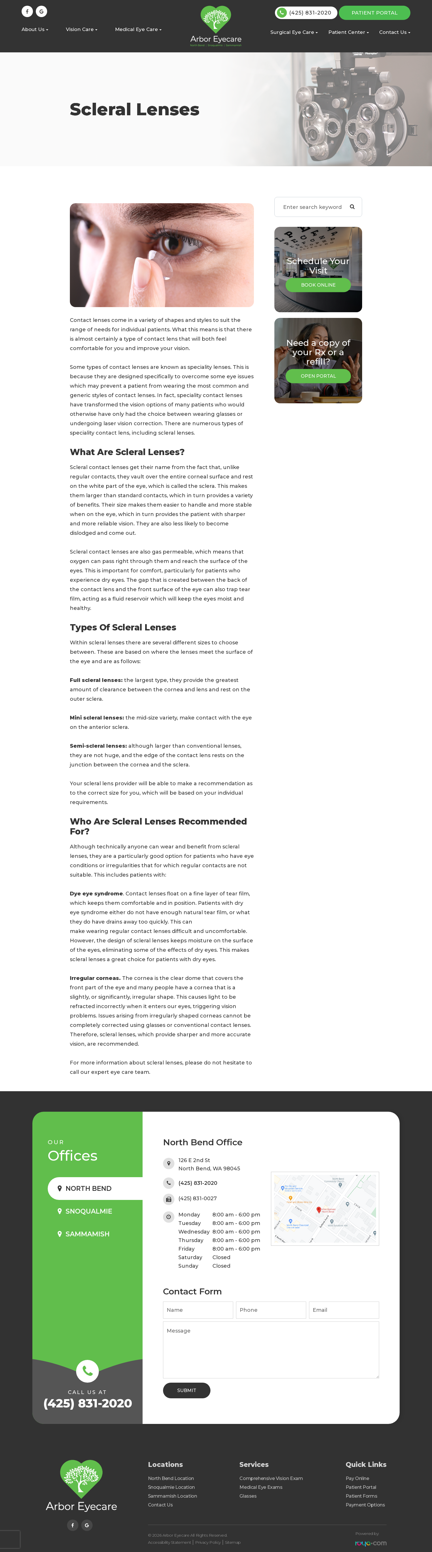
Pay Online (357, 1478)
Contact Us (160, 1505)
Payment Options (365, 1505)
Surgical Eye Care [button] (294, 32)
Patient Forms (361, 1496)
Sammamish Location (172, 1496)
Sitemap (233, 1540)
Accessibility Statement (169, 1540)
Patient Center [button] (348, 32)
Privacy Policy (207, 1540)
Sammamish (88, 1234)
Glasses (247, 1496)
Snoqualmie (89, 1211)
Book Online (318, 285)
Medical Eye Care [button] (138, 29)
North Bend (89, 1189)
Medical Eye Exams (260, 1487)
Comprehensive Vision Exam (271, 1478)
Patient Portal (375, 13)
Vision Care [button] (81, 29)
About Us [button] (35, 29)
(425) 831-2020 (310, 13)
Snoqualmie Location (171, 1487)
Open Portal (318, 376)
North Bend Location (171, 1478)
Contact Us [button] (394, 32)
